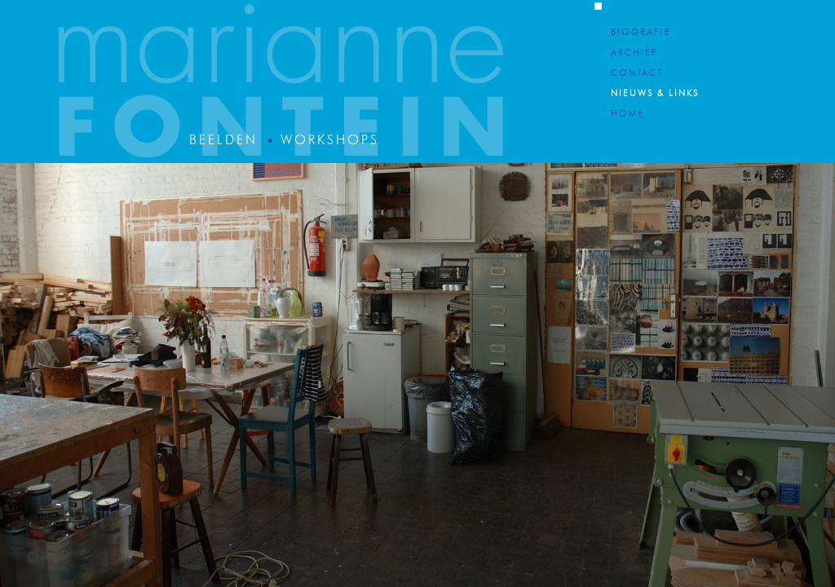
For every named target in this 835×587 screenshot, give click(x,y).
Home (627, 114)
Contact (637, 73)
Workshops (330, 141)
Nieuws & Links (655, 94)
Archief (634, 53)
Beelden (223, 141)
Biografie (641, 33)
